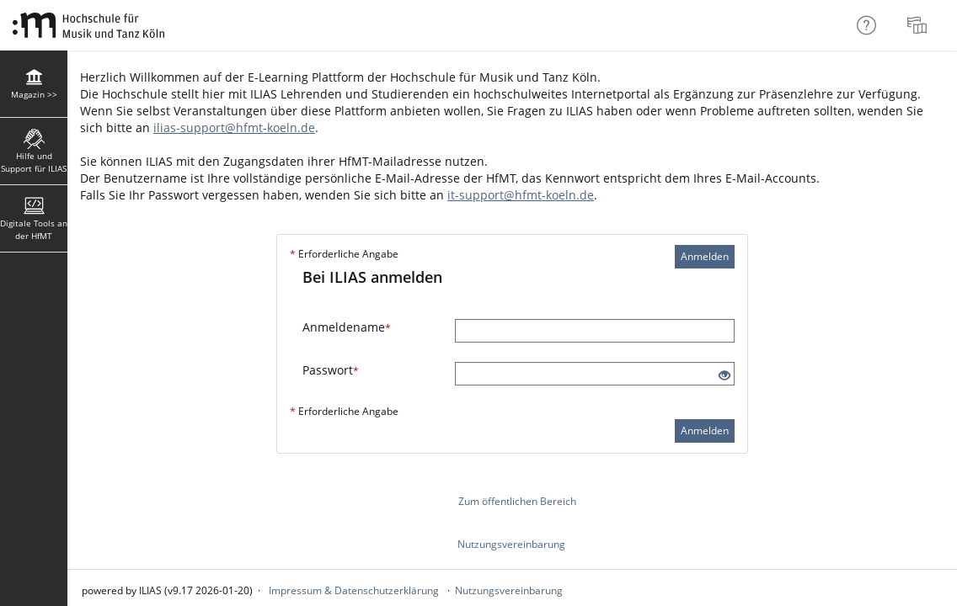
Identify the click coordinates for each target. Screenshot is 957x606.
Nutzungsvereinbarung (511, 544)
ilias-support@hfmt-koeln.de (234, 128)
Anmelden (705, 256)
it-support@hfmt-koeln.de (520, 195)
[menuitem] (919, 25)
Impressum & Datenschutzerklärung (354, 590)
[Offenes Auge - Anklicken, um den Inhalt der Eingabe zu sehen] (724, 376)
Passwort (330, 370)
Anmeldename (346, 327)
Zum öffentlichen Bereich (517, 501)
